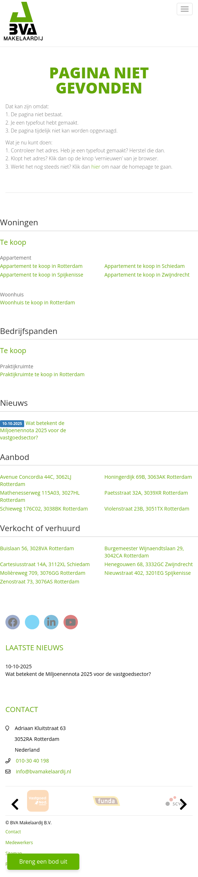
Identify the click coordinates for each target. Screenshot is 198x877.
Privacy (12, 864)
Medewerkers (19, 842)
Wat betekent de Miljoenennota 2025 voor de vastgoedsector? (33, 430)
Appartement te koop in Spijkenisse (41, 274)
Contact (13, 832)
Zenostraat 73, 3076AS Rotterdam (39, 581)
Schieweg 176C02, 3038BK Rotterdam (44, 508)
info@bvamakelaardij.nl (43, 771)
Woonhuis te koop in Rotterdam (37, 302)
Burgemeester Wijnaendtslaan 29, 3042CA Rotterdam (144, 552)
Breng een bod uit (43, 861)
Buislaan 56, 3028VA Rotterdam (37, 548)
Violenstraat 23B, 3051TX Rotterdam (147, 508)
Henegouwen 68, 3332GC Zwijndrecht (149, 564)
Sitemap (13, 853)
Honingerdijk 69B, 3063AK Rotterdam (148, 476)
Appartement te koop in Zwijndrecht (147, 274)
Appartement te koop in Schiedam (145, 265)
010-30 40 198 (32, 760)
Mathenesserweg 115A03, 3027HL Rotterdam (40, 496)
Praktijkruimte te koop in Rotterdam (42, 374)
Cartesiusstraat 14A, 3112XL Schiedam (45, 564)
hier (95, 166)
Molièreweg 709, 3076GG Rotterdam (42, 572)
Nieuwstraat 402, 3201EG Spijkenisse (148, 572)
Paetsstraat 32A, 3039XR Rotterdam (146, 492)
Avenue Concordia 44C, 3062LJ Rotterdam (35, 480)
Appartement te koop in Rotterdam (41, 265)
